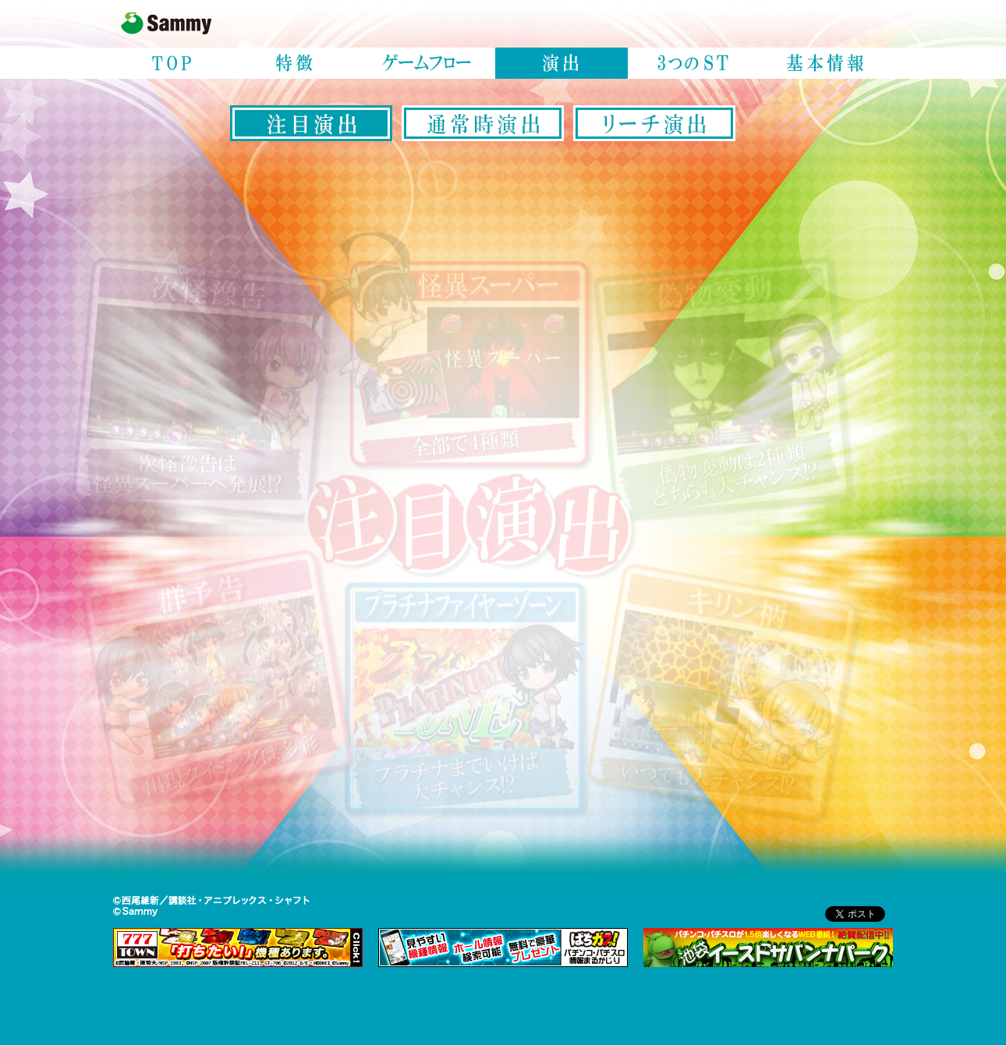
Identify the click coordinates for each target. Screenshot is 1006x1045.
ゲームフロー (429, 63)
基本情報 (826, 63)
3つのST (694, 63)
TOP (171, 63)
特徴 (296, 63)
